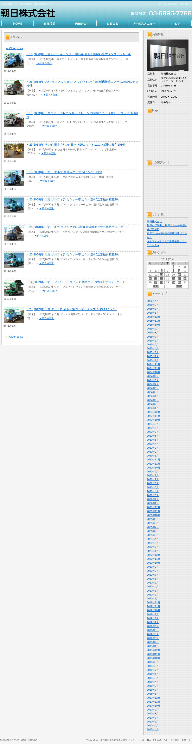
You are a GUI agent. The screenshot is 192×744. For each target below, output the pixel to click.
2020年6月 (153, 578)
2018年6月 (153, 673)
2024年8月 (153, 380)
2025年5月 (153, 344)
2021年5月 (153, 535)
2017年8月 (153, 713)
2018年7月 (153, 670)
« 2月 (156, 286)
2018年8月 (153, 666)
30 (179, 282)
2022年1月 (153, 503)
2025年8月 (153, 332)
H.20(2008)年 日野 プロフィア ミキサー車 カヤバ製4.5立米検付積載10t (72, 199)
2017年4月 (153, 729)
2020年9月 (153, 566)
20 (161, 278)
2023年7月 (153, 431)
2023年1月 (153, 455)
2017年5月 (153, 725)
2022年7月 (153, 479)
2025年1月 (153, 360)
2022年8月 (153, 475)
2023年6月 (153, 435)
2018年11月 (153, 654)
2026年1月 (153, 312)
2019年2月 (153, 642)
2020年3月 (153, 590)
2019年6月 (153, 626)
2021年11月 (153, 511)
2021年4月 (153, 539)
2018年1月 (153, 693)
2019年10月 (153, 610)
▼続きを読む (44, 63)
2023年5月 (153, 439)
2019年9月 (153, 614)
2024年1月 (153, 408)
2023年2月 (153, 451)
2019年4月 (153, 634)
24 (185, 278)
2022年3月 (153, 495)
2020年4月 (153, 586)
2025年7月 (153, 336)
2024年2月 (153, 404)
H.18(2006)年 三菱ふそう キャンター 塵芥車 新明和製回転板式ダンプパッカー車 (78, 54)
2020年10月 (153, 562)
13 (161, 274)
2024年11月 (153, 368)
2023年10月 (153, 419)
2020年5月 (153, 582)
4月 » (179, 286)
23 (179, 278)
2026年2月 (153, 308)
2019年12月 (153, 602)
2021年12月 (153, 507)
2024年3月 (153, 400)
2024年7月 (153, 384)
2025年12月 (153, 316)
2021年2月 (153, 546)
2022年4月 (153, 491)
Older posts (14, 48)
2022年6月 (153, 483)
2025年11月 (153, 320)
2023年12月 (153, 412)
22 (173, 278)
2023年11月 (153, 416)
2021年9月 (153, 519)
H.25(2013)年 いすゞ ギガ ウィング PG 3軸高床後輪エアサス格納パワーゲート (77, 227)
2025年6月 (153, 340)
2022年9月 (153, 471)
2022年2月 (153, 499)
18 (150, 278)
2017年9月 (153, 709)
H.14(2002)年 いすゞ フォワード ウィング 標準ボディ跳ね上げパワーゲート (75, 282)
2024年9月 (153, 376)
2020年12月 (153, 555)
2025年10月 (153, 324)
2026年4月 (153, 301)
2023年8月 (153, 428)
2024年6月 (153, 388)
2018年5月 (153, 678)
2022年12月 (153, 459)
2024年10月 (153, 372)
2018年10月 (153, 658)
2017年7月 (153, 717)
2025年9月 (153, 328)
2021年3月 (153, 543)
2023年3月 (153, 447)
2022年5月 (153, 487)
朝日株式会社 (154, 221)
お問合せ (183, 4)
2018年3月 (153, 685)
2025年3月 (153, 352)
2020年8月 (153, 570)
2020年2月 (153, 594)
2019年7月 (153, 622)
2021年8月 (153, 523)
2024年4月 (153, 396)
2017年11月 (153, 701)
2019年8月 (153, 618)
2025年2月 (153, 356)
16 (179, 274)
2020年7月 (153, 574)
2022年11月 (153, 463)
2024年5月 (153, 392)
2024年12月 (153, 364)
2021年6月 (153, 531)
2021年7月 (153, 527)
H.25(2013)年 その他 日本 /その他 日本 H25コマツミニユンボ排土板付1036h (76, 144)
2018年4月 (153, 682)
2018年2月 (153, 689)
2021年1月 (153, 551)
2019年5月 (153, 630)
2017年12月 (153, 697)
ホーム (162, 4)
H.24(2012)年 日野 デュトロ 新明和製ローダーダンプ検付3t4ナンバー (71, 309)
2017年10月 (153, 705)
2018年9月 (153, 662)
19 (155, 278)
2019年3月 (153, 638)
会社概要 (172, 4)
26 (155, 282)
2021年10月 (153, 515)
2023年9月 (153, 424)
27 (161, 282)
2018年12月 (153, 650)
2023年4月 (153, 443)
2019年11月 (153, 606)
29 (173, 282)
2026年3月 (153, 304)
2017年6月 (153, 721)
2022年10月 (153, 467)
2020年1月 (153, 598)
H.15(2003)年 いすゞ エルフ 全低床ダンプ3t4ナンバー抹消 (64, 172)
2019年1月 (153, 646)
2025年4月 (153, 348)
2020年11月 (153, 558)
